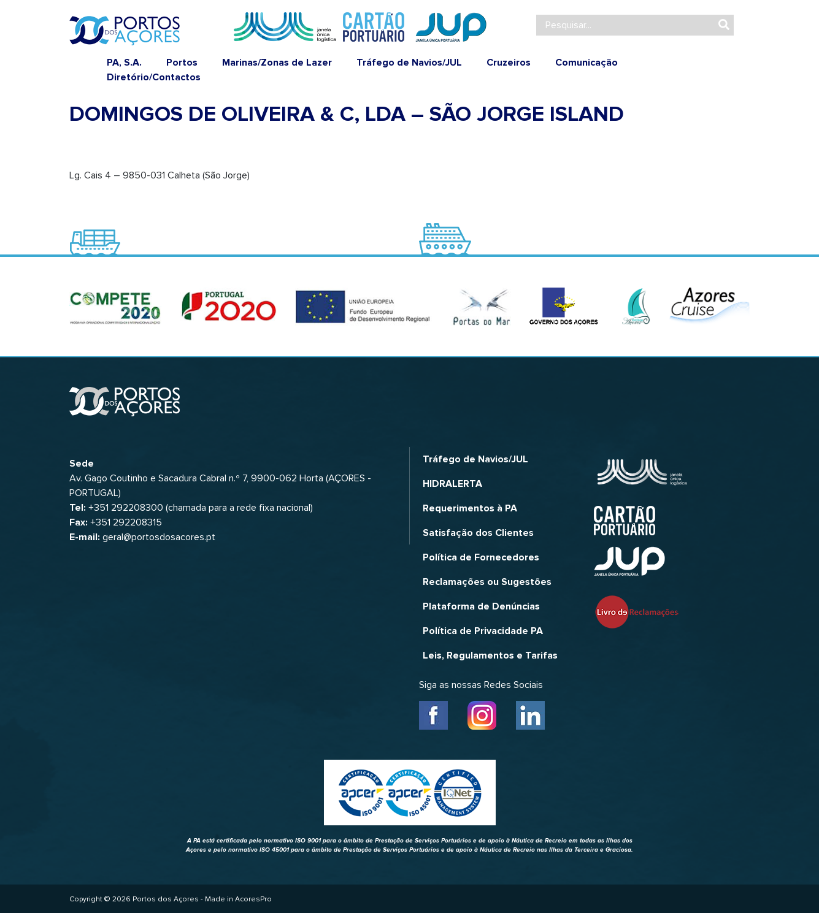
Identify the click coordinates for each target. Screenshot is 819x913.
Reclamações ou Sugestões (487, 582)
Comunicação (586, 62)
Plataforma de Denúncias (481, 606)
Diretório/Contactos (154, 77)
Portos (182, 62)
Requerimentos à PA (470, 508)
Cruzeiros (508, 62)
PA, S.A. (124, 62)
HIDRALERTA (452, 484)
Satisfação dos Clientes (478, 533)
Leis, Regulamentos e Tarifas (490, 655)
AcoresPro (253, 899)
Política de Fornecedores (481, 557)
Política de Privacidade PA (483, 631)
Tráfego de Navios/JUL (409, 62)
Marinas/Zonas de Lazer (277, 62)
